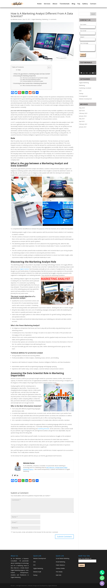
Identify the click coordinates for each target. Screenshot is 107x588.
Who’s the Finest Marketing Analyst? (32, 79)
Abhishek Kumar (17, 19)
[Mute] (93, 73)
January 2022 (82, 116)
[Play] (81, 73)
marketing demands (43, 428)
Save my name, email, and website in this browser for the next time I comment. (35, 532)
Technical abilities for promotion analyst (33, 81)
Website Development (85, 99)
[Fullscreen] (95, 73)
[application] (87, 70)
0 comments (52, 19)
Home (39, 4)
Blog (73, 4)
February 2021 (83, 124)
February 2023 (83, 113)
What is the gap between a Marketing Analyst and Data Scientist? (32, 74)
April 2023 (82, 110)
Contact (93, 4)
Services (47, 4)
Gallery (85, 4)
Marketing (45, 19)
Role (19, 70)
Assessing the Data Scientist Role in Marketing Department (30, 83)
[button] (48, 67)
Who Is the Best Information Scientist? (32, 85)
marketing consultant (85, 88)
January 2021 (82, 127)
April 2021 (82, 121)
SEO (80, 91)
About (55, 4)
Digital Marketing (36, 19)
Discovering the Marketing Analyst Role (25, 76)
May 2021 (82, 119)
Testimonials (65, 4)
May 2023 (82, 108)
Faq (78, 4)
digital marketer (24, 269)
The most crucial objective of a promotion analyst (35, 78)
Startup (81, 93)
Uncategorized (83, 96)
